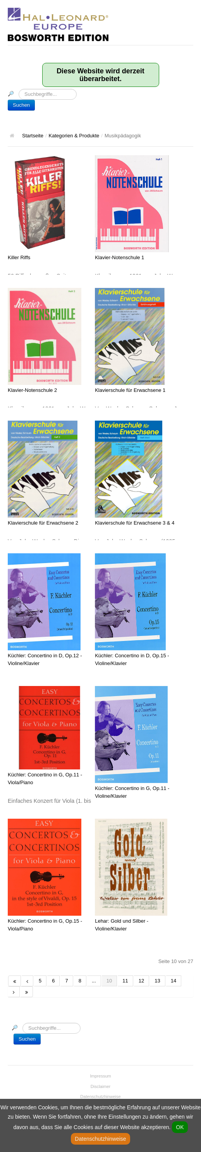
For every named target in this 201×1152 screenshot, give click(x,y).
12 (141, 981)
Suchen (21, 105)
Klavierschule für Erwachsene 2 (43, 523)
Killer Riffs (19, 257)
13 (157, 981)
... (94, 981)
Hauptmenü (187, 13)
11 (125, 981)
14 (173, 981)
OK (180, 1127)
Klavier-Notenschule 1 (119, 257)
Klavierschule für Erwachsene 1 (130, 390)
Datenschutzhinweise (100, 1096)
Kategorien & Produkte (74, 136)
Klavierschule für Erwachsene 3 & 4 (134, 523)
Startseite (32, 136)
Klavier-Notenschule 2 (32, 390)
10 (109, 981)
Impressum (100, 1076)
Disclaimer (101, 1086)
